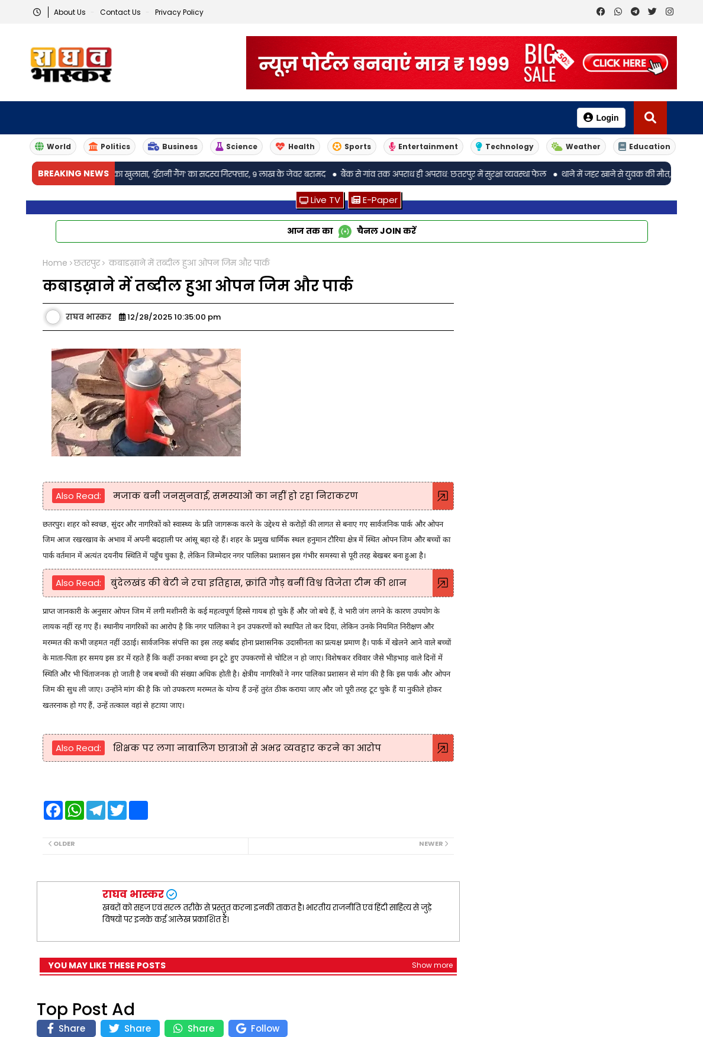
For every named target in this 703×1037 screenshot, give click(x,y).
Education (644, 146)
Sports (352, 146)
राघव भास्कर (133, 894)
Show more (432, 965)
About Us (71, 12)
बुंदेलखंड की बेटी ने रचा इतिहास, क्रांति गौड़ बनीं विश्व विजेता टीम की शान (259, 583)
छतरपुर (87, 263)
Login (600, 117)
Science (236, 146)
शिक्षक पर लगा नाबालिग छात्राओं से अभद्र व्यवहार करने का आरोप (246, 748)
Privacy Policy (179, 12)
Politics (109, 146)
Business (173, 146)
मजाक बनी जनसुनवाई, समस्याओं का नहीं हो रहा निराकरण (234, 495)
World (53, 146)
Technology (505, 146)
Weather (576, 146)
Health (295, 146)
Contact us (121, 12)
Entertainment (423, 146)
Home (55, 263)
